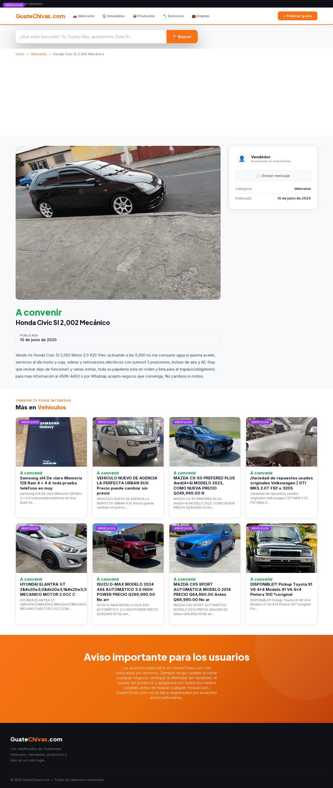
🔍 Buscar (182, 36)
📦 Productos (144, 16)
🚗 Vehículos (83, 16)
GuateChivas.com (40, 16)
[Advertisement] (166, 95)
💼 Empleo (200, 16)
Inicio (20, 54)
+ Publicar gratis (297, 16)
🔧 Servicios (173, 16)
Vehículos (39, 54)
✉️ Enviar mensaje (273, 175)
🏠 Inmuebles (113, 16)
